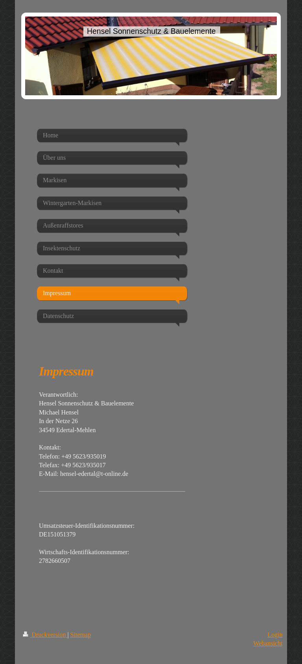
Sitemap (80, 634)
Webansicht (267, 643)
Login (274, 634)
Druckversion (45, 634)
